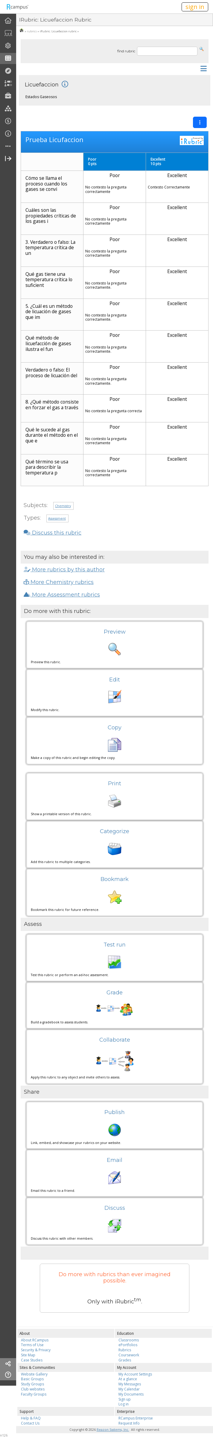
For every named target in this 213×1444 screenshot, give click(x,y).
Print (114, 783)
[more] (8, 146)
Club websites (33, 1389)
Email (114, 1160)
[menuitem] (8, 20)
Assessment (57, 518)
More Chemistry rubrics (59, 582)
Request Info (129, 1423)
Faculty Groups (33, 1394)
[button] (201, 48)
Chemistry (63, 506)
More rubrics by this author (64, 569)
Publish (114, 1112)
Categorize (114, 831)
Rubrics (124, 1349)
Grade (114, 992)
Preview (115, 632)
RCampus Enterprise (135, 1418)
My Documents (131, 1394)
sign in (194, 7)
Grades (124, 1360)
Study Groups (32, 1384)
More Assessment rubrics (62, 594)
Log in (123, 1404)
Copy (114, 727)
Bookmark (115, 879)
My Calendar (129, 1389)
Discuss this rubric (52, 532)
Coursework (128, 1355)
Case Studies (31, 1360)
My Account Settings (135, 1374)
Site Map (28, 1355)
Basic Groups (32, 1378)
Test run (115, 944)
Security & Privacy (36, 1349)
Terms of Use (32, 1344)
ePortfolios (127, 1344)
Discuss (114, 1208)
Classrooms (128, 1340)
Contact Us (30, 1423)
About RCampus (34, 1340)
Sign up (124, 1399)
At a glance (127, 1378)
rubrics (32, 31)
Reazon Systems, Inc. (113, 1430)
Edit (114, 679)
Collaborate (114, 1040)
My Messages (129, 1384)
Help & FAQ (31, 1418)
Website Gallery (34, 1374)
